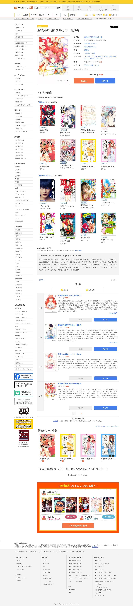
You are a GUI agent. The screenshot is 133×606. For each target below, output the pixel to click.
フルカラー (90, 58)
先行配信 (25, 15)
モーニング (18, 347)
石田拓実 (17, 239)
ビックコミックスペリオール (23, 369)
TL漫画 (17, 179)
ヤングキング (19, 357)
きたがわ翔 (18, 257)
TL (49, 15)
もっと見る (114, 313)
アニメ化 (94, 56)
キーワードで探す (20, 125)
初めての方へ (19, 102)
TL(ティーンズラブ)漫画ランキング (79, 575)
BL (57, 15)
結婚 (72, 250)
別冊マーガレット (20, 338)
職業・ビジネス (19, 197)
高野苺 (17, 281)
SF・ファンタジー (20, 215)
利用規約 (98, 584)
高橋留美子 (18, 284)
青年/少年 (41, 15)
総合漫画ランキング (75, 560)
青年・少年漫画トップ (21, 49)
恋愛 (16, 188)
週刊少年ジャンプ (20, 320)
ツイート (115, 27)
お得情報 (18, 580)
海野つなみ (18, 242)
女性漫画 (17, 167)
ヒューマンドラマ (20, 191)
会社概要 (98, 593)
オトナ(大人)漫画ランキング (77, 581)
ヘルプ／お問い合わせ (21, 96)
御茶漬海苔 (18, 251)
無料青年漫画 (19, 152)
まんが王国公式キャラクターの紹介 (105, 575)
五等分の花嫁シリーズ (91, 65)
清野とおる (18, 275)
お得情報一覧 (19, 69)
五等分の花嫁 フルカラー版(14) (69, 384)
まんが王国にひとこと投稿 (22, 105)
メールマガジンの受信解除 (24, 566)
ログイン (17, 81)
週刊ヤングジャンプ (21, 332)
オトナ (64, 15)
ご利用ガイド (19, 99)
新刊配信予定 (19, 37)
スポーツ (17, 206)
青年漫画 (17, 173)
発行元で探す (19, 128)
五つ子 (41, 250)
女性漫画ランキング (75, 563)
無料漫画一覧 (19, 143)
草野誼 (17, 263)
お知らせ (17, 93)
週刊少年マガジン (20, 329)
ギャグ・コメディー (21, 194)
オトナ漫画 (18, 185)
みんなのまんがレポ (21, 131)
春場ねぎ (91, 43)
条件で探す (18, 113)
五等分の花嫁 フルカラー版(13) (69, 354)
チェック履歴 (19, 84)
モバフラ (17, 366)
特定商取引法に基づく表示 (103, 590)
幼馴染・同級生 (103, 56)
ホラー (17, 212)
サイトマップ (99, 596)
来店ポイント (114, 15)
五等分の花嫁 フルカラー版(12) (69, 325)
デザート (17, 360)
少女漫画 (17, 170)
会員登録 (17, 78)
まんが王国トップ (20, 551)
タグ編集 (79, 250)
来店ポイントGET (20, 66)
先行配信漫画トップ (21, 43)
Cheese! (17, 335)
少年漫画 (17, 176)
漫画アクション (19, 363)
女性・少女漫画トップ (21, 46)
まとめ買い (91, 290)
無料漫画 (72, 15)
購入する (105, 81)
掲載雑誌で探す (19, 122)
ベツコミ (17, 341)
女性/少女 (33, 15)
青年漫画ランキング (75, 569)
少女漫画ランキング (75, 566)
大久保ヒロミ (19, 248)
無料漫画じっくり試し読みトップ (40, 551)
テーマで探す (19, 116)
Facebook (72, 589)
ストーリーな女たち (21, 311)
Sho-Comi (18, 351)
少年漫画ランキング (75, 572)
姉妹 (110, 56)
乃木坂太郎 (18, 287)
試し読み (84, 81)
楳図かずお (18, 245)
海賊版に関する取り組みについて (23, 417)
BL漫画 (17, 182)
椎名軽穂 (17, 269)
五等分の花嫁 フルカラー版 (93, 37)
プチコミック (19, 314)
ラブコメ (87, 56)
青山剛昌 (17, 230)
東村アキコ (18, 290)
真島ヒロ (17, 297)
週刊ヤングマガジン (21, 317)
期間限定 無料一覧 (20, 158)
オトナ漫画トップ (20, 58)
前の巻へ (42, 280)
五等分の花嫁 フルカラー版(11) (69, 295)
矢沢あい (17, 300)
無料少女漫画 (19, 149)
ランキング (97, 15)
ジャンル (88, 15)
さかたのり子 (19, 266)
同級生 (66, 250)
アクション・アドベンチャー (23, 209)
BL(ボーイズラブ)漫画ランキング (79, 578)
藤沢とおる (18, 293)
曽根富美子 (18, 278)
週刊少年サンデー (20, 354)
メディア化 (99, 58)
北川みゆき (18, 260)
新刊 (105, 15)
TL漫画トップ (19, 52)
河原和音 (17, 254)
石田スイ (17, 236)
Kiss (16, 326)
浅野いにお (18, 233)
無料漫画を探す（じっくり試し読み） (107, 426)
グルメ (17, 218)
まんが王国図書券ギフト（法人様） (105, 578)
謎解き (60, 250)
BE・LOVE (18, 308)
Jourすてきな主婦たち (21, 344)
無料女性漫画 (19, 146)
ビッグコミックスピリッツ (22, 323)
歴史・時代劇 (19, 203)
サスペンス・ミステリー (22, 200)
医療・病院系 (19, 221)
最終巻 (64, 290)
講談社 (86, 50)
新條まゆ (17, 272)
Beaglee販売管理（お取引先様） (105, 581)
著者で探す (18, 119)
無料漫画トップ (19, 28)
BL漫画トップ (19, 55)
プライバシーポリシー (102, 587)
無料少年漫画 (19, 155)
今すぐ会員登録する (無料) (78, 526)
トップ (18, 15)
